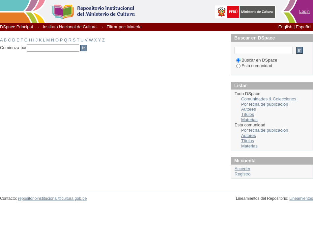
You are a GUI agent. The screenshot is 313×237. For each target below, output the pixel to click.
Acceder (242, 168)
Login (304, 11)
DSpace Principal (16, 26)
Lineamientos (301, 198)
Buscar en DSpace (256, 60)
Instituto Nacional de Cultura (70, 26)
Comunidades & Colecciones (268, 98)
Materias (249, 119)
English (285, 26)
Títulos (247, 114)
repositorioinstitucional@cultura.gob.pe (52, 198)
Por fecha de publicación (264, 104)
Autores (248, 109)
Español (303, 26)
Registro (242, 173)
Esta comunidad (254, 65)
